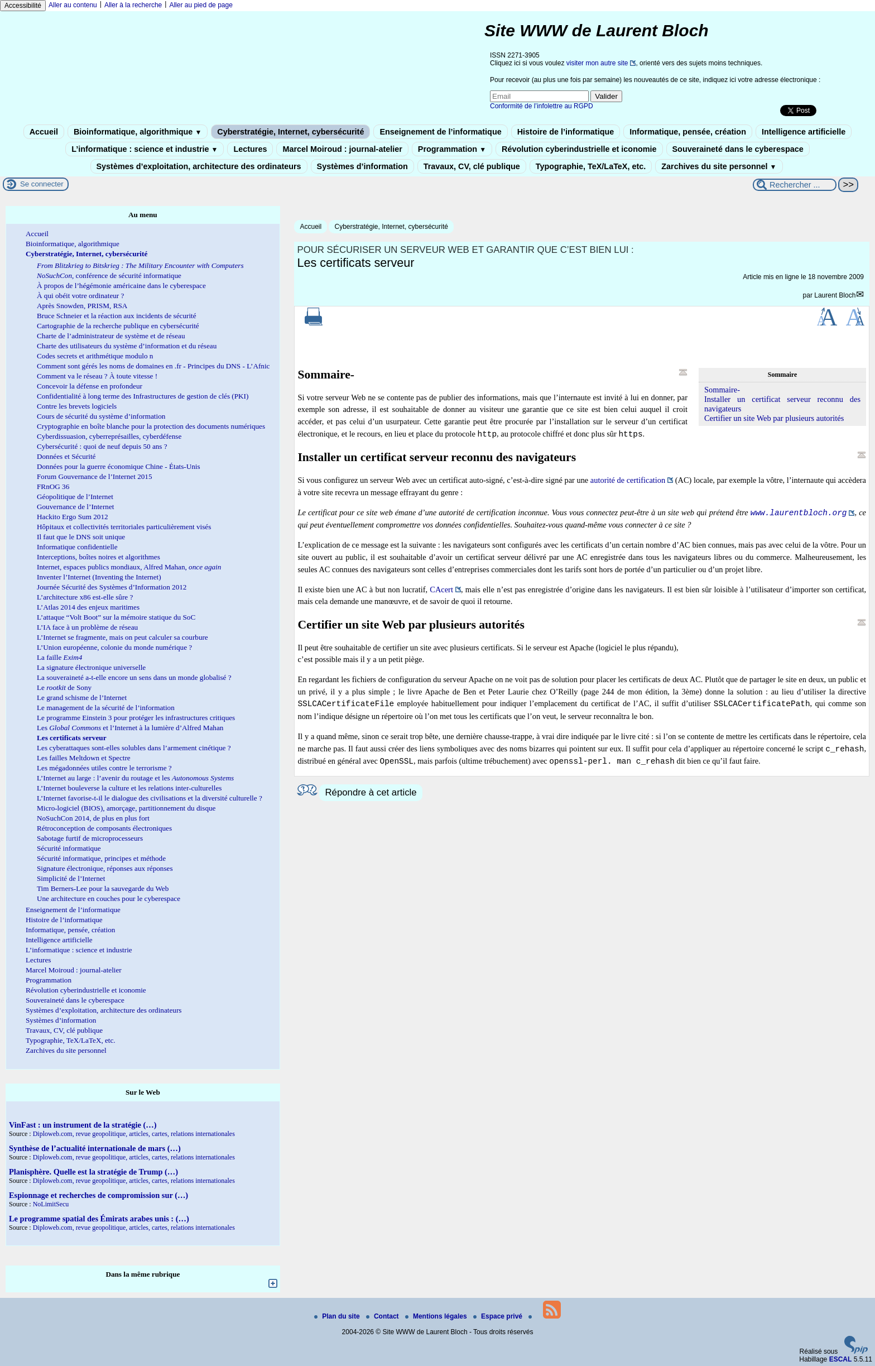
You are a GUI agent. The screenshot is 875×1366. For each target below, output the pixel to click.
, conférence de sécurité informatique (109, 275)
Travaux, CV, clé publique (472, 166)
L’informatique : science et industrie (144, 149)
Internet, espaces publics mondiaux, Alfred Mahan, (129, 567)
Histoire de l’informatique (565, 131)
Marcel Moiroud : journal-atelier (342, 149)
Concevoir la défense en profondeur (89, 386)
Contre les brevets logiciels (77, 406)
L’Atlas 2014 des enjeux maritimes (88, 607)
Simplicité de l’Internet (71, 878)
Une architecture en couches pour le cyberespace (108, 898)
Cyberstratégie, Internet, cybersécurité (290, 131)
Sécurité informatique (69, 848)
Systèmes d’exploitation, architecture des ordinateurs (199, 166)
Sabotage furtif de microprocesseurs (90, 838)
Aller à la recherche (133, 5)
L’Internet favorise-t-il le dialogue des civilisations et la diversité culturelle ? (149, 798)
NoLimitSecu (51, 1204)
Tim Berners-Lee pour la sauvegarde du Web (103, 888)
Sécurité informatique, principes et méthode (101, 858)
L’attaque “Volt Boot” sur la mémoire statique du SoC (116, 617)
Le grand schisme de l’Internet (82, 697)
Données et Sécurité (66, 456)
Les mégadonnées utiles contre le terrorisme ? (104, 768)
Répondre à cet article (370, 792)
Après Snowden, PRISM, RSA (82, 305)
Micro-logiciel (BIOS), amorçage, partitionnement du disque (126, 808)
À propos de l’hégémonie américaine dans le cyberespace (121, 285)
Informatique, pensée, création (687, 131)
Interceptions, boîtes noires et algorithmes (98, 557)
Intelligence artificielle (803, 131)
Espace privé (498, 1316)
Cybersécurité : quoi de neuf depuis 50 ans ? (102, 446)
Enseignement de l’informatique (440, 131)
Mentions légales (437, 1316)
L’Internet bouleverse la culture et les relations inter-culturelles (129, 788)
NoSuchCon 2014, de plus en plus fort (93, 818)
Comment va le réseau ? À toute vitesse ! (97, 376)
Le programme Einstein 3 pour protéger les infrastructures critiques (136, 717)
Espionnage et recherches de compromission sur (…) (98, 1195)
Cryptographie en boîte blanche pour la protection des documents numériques (151, 426)
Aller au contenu (73, 5)
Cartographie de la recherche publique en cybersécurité (118, 326)
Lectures (250, 149)
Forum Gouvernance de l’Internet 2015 (94, 476)
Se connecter (42, 184)
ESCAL (840, 1359)
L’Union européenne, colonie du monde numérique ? (114, 647)
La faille (59, 657)
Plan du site (338, 1316)
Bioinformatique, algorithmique (137, 131)
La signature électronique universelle (91, 667)
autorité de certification (627, 480)
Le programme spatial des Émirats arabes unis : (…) (99, 1218)
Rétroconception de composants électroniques (104, 828)
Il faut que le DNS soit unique (81, 537)
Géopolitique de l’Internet (75, 496)
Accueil (44, 131)
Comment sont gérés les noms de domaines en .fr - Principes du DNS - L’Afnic (153, 366)
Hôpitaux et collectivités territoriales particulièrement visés (124, 527)
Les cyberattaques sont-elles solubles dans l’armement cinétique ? (134, 748)
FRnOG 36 (53, 486)
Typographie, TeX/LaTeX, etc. (591, 166)
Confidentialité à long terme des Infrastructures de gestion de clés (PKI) (142, 396)
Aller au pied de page (200, 5)
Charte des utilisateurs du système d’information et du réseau (127, 346)
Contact (383, 1316)
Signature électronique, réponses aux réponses (105, 868)
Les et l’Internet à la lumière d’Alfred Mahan (130, 727)
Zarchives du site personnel (718, 166)
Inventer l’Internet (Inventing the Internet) (99, 577)
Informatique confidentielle (77, 547)
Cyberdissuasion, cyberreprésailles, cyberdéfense (109, 436)
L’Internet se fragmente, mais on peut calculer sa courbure (122, 637)
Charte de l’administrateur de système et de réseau (111, 336)
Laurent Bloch (834, 295)
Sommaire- (722, 389)
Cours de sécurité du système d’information (101, 416)
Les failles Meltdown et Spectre (84, 758)
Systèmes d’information (362, 166)
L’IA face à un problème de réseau (87, 627)
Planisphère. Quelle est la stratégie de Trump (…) (93, 1171)
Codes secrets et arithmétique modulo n (95, 356)
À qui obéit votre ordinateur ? (80, 295)
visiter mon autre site (597, 63)
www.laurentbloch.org (799, 512)
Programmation (452, 149)
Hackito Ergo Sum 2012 (72, 516)
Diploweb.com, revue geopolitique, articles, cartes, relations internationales (134, 1134)
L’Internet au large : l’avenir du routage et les (135, 778)
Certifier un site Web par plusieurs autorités (774, 418)
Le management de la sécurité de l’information (106, 707)
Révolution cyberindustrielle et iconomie (579, 149)
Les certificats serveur (72, 738)
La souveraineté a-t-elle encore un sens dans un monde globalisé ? (134, 677)
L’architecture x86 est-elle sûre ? (85, 597)
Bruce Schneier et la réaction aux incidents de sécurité (116, 315)
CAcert (441, 589)
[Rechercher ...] (794, 185)
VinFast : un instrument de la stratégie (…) (82, 1124)
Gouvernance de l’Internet (75, 506)
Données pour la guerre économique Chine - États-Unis (118, 466)
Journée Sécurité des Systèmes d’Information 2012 (111, 587)
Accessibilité (22, 5)
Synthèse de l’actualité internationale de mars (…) (95, 1148)
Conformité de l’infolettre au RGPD (541, 106)
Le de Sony (64, 687)
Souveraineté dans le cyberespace (738, 149)
